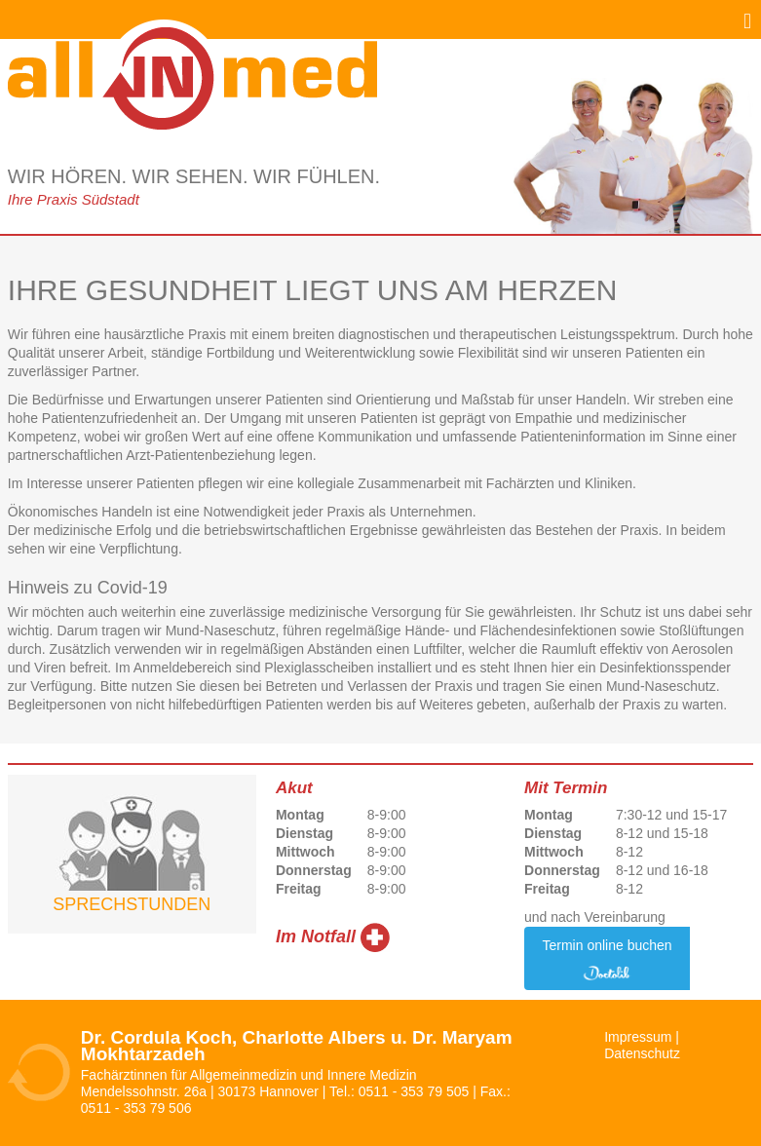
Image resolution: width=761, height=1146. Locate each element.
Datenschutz (642, 1053)
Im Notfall (316, 936)
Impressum (637, 1037)
